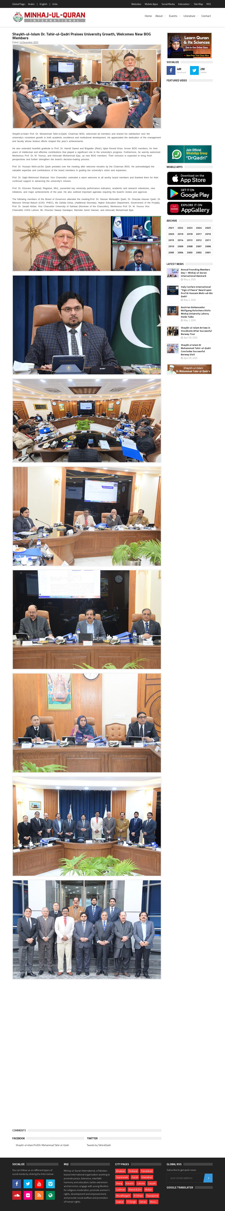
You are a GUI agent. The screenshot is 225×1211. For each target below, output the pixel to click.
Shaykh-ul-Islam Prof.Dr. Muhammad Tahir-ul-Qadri (42, 1145)
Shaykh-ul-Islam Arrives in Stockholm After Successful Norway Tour (196, 331)
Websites (136, 4)
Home (148, 16)
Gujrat (135, 1177)
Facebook (18, 1138)
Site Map (198, 4)
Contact (206, 16)
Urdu (54, 4)
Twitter (92, 1138)
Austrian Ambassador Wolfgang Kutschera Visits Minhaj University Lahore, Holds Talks (196, 312)
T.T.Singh (131, 1202)
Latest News (175, 264)
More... (153, 1202)
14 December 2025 (28, 42)
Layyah (152, 1183)
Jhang (119, 1183)
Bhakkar (120, 1171)
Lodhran (120, 1189)
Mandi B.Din (135, 1189)
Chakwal (133, 1171)
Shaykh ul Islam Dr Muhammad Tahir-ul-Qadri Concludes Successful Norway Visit (196, 349)
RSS (209, 4)
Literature (189, 16)
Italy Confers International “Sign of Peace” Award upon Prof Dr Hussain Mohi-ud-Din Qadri (197, 291)
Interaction (183, 4)
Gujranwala (122, 1177)
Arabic (31, 4)
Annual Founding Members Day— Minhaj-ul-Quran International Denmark (195, 272)
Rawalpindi (152, 1195)
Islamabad (147, 1177)
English (43, 4)
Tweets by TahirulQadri (99, 1145)
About (159, 16)
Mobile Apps (151, 4)
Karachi (130, 1183)
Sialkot (119, 1202)
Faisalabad (146, 1171)
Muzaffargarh (123, 1195)
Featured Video (177, 80)
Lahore (141, 1183)
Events (173, 16)
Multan (148, 1189)
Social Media (168, 4)
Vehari (143, 1202)
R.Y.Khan (138, 1195)
